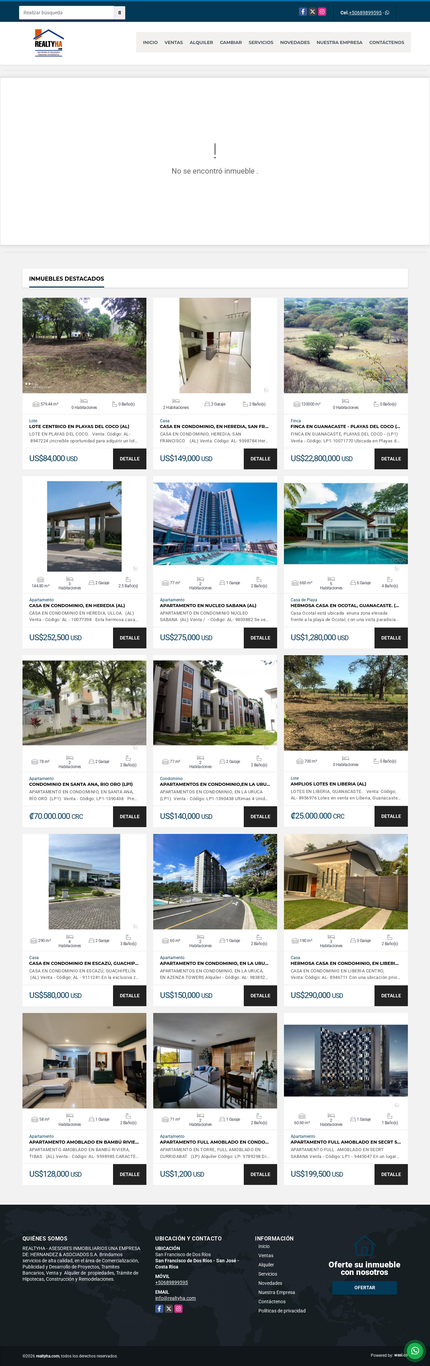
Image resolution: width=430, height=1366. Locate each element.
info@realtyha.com (175, 1298)
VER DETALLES (84, 345)
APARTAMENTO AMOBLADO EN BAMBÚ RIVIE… (84, 1142)
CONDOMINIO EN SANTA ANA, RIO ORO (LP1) (81, 784)
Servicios (261, 42)
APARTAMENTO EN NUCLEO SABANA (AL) (208, 605)
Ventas (173, 42)
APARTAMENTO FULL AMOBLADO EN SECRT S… (346, 1142)
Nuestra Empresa (340, 42)
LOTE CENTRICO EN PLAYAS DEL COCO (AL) (79, 426)
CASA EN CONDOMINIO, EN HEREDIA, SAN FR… (214, 426)
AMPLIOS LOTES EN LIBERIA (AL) (328, 784)
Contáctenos (386, 42)
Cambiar (231, 42)
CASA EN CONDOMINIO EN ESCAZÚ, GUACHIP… (84, 963)
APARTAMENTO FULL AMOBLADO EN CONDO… (214, 1142)
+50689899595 (365, 12)
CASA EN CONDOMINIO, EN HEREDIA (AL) (77, 605)
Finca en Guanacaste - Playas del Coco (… (345, 426)
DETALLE (130, 458)
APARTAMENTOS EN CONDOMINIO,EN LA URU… (215, 784)
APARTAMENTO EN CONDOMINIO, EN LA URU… (214, 963)
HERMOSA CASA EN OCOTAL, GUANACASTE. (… (345, 605)
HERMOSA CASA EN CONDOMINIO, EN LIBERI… (345, 963)
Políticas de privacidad (282, 1310)
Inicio (150, 42)
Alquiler (201, 42)
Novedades (295, 42)
